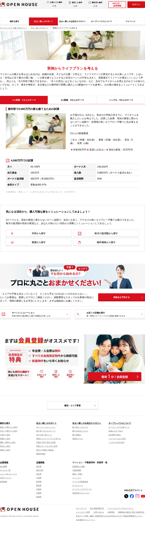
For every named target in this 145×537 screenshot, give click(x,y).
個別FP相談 (40, 454)
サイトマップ (81, 508)
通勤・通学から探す (8, 442)
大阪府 (38, 489)
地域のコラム (77, 439)
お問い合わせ (98, 512)
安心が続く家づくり (44, 435)
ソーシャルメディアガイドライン (121, 508)
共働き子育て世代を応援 (46, 442)
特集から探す (5, 450)
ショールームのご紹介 (117, 439)
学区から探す (5, 446)
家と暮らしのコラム (80, 427)
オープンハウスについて (101, 21)
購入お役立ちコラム (80, 431)
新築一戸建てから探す (9, 427)
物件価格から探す (106, 242)
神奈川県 (39, 470)
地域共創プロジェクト (81, 493)
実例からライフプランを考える (48, 439)
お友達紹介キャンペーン (85, 520)
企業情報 (4, 462)
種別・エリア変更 (80, 405)
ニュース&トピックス (8, 474)
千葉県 (38, 478)
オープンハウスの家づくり (119, 427)
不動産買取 (76, 470)
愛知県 (38, 485)
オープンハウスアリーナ (82, 489)
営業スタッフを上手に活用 (46, 446)
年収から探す (39, 233)
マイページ (130, 21)
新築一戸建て (77, 474)
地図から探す (5, 439)
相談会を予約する (121, 297)
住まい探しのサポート (43, 21)
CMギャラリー (6, 478)
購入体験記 (76, 435)
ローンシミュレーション (46, 427)
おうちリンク (77, 485)
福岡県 (38, 497)
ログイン (136, 4)
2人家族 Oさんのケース (72, 100)
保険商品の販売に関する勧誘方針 (131, 512)
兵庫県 (38, 493)
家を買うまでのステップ (46, 431)
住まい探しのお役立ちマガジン (72, 21)
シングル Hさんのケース (121, 100)
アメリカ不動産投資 (80, 482)
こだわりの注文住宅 (116, 442)
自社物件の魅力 (115, 435)
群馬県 (38, 482)
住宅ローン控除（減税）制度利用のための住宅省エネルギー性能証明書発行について (109, 516)
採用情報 (3, 482)
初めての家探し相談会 (45, 450)
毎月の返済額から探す (106, 233)
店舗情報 (40, 462)
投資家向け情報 (78, 466)
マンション (76, 478)
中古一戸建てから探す (9, 431)
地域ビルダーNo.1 (116, 431)
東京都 (38, 466)
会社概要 (3, 466)
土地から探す (5, 435)
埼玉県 (38, 474)
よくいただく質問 (83, 512)
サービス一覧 (5, 470)
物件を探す (14, 21)
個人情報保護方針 (97, 508)
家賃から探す (39, 242)
